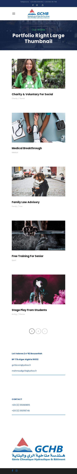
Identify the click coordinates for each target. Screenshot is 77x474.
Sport (14, 260)
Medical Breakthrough (27, 148)
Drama (22, 314)
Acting (14, 314)
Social (22, 98)
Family (14, 206)
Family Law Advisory (26, 202)
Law (20, 206)
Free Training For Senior (27, 256)
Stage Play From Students (29, 310)
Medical (15, 152)
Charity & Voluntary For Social (32, 94)
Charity (14, 98)
